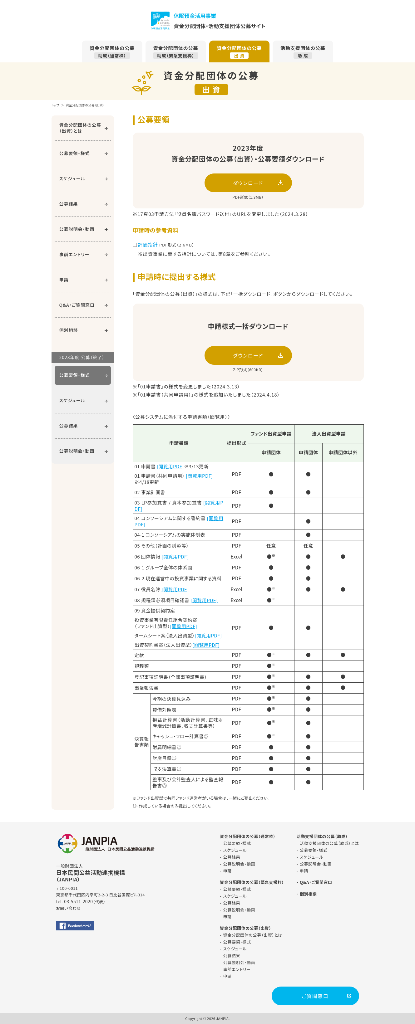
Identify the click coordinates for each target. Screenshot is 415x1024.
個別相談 (68, 330)
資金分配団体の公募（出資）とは (80, 128)
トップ (56, 105)
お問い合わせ (68, 908)
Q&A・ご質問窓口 (77, 305)
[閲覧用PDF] (170, 466)
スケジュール (72, 178)
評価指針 (148, 244)
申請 (64, 279)
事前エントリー (74, 254)
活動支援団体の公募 (302, 52)
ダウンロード (248, 183)
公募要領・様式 (74, 153)
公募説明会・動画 (77, 229)
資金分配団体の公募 (112, 52)
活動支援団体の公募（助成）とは (329, 843)
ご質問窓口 (315, 996)
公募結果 (68, 204)
